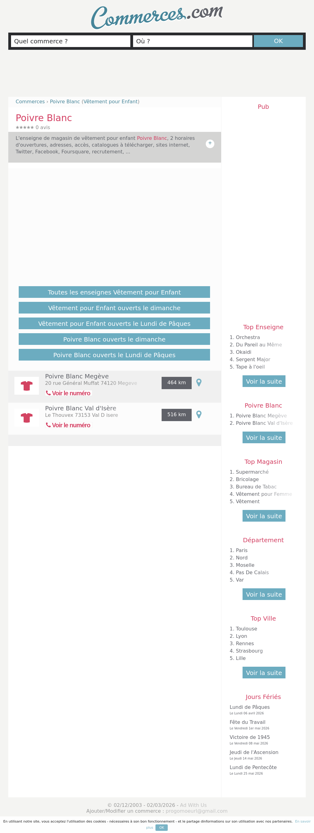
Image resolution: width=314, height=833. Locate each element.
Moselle (245, 565)
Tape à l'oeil (250, 367)
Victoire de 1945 (262, 740)
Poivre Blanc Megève (77, 376)
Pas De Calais (252, 572)
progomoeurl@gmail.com (197, 811)
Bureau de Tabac (256, 487)
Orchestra (248, 337)
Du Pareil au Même (259, 345)
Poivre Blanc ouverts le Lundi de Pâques (114, 355)
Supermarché (252, 472)
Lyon (241, 636)
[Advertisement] (157, 76)
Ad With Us (193, 805)
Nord (241, 558)
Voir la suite (264, 381)
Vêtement (248, 501)
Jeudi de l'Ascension (262, 755)
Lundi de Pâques (262, 710)
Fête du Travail (262, 725)
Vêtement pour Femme (264, 494)
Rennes (245, 643)
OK (278, 41)
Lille (241, 658)
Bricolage (247, 479)
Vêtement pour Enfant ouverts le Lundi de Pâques (114, 323)
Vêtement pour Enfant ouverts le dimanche (114, 308)
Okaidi (243, 352)
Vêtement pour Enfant (110, 102)
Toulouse (246, 629)
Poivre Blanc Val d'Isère (80, 408)
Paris (241, 550)
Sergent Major (253, 359)
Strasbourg (249, 651)
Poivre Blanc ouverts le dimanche (114, 339)
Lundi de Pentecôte (262, 770)
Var (240, 580)
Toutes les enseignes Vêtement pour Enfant (114, 292)
